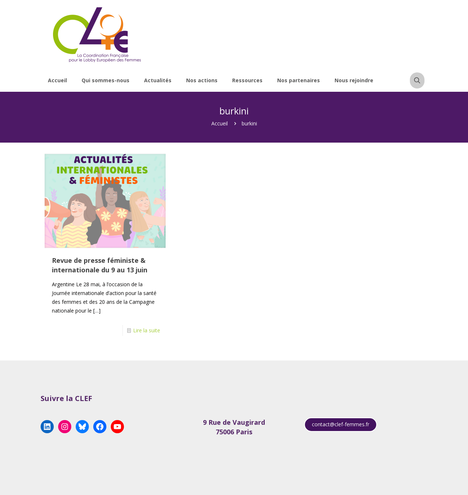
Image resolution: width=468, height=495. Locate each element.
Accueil (219, 123)
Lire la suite (146, 330)
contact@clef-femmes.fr (340, 424)
